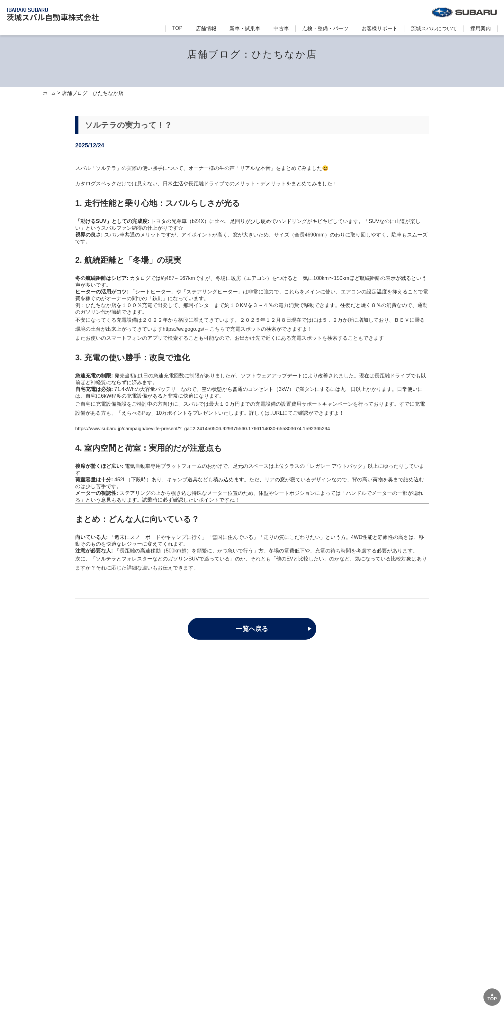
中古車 (281, 28)
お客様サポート (380, 28)
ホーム (51, 93)
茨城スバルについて (434, 28)
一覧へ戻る (252, 629)
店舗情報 (206, 28)
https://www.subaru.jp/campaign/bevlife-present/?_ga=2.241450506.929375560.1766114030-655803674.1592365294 (209, 428)
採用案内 (480, 28)
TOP (177, 28)
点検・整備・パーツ (325, 28)
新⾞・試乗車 (245, 28)
